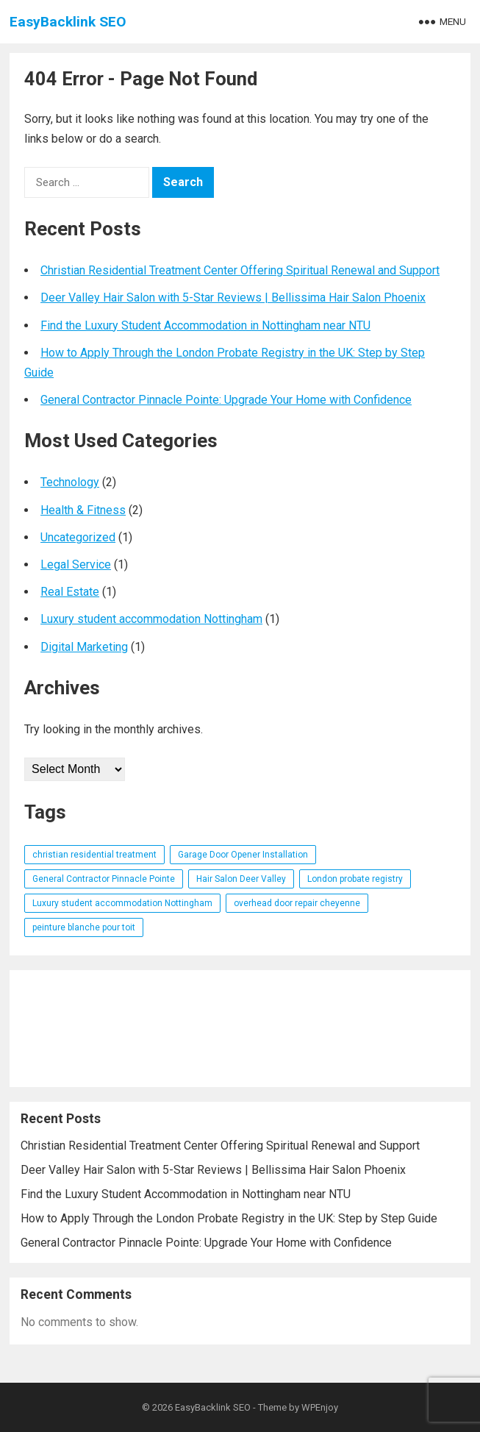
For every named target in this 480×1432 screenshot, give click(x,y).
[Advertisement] (240, 1028)
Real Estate (69, 592)
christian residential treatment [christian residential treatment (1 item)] (94, 854)
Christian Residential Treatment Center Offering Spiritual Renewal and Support (240, 270)
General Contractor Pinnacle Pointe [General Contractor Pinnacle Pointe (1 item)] (103, 879)
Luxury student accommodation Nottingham (151, 619)
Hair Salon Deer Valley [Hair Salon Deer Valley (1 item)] (241, 879)
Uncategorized (77, 537)
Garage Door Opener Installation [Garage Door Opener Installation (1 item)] (243, 854)
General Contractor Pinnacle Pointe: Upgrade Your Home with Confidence (226, 400)
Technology (69, 482)
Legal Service (75, 564)
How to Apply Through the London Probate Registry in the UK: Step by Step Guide (229, 1218)
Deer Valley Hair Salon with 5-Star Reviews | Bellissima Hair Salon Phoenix (233, 297)
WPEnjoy (319, 1407)
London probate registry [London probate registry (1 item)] (355, 879)
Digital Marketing (84, 647)
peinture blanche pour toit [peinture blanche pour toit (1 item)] (83, 927)
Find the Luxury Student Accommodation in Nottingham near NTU (205, 325)
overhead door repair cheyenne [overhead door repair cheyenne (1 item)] (297, 903)
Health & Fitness (83, 510)
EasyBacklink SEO (68, 21)
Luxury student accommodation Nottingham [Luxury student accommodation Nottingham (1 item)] (122, 903)
